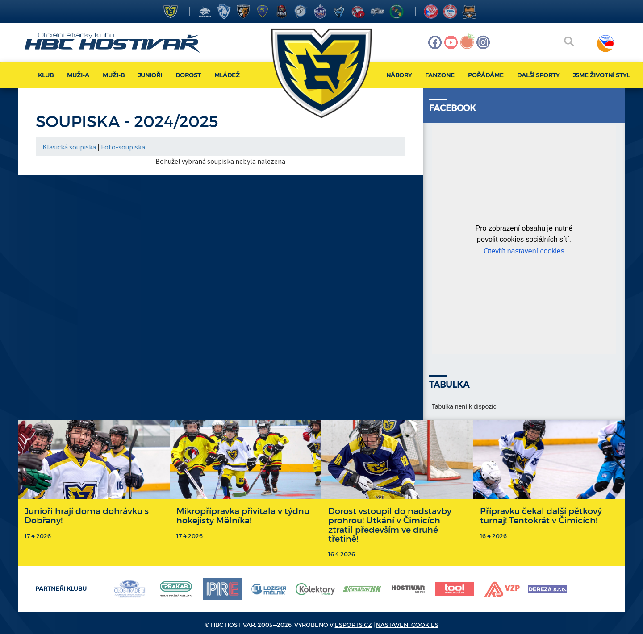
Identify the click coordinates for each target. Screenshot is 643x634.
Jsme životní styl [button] (601, 75)
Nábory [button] (399, 75)
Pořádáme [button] (486, 75)
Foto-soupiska (123, 146)
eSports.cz (353, 625)
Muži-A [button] (78, 75)
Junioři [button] (150, 75)
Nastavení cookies (407, 625)
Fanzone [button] (440, 75)
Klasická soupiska (69, 146)
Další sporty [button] (538, 75)
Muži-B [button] (114, 75)
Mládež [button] (227, 75)
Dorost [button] (188, 75)
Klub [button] (46, 75)
